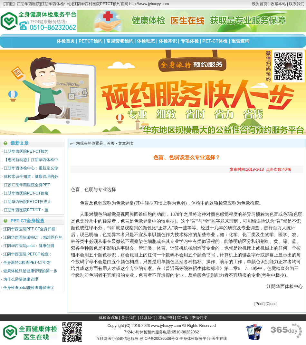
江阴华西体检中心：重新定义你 (31, 168)
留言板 (183, 317)
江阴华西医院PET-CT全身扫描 (29, 229)
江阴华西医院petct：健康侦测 (28, 246)
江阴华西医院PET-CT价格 (26, 193)
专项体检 (190, 40)
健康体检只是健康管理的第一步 (30, 271)
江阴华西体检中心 (285, 286)
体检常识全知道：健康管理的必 (31, 176)
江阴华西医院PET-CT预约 (26, 151)
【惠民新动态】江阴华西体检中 (31, 160)
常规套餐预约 (119, 40)
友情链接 (199, 317)
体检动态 (146, 40)
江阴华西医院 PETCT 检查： (28, 254)
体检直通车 (108, 317)
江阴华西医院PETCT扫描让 (27, 201)
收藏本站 (278, 4)
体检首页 (66, 40)
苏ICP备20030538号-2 (159, 338)
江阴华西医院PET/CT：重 (26, 210)
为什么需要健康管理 (20, 279)
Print (259, 304)
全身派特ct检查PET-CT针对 (27, 262)
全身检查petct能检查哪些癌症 (28, 287)
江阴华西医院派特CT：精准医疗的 (32, 237)
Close (272, 304)
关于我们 (129, 317)
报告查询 (240, 40)
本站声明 (166, 317)
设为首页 (259, 4)
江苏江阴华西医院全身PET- (27, 185)
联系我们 (296, 4)
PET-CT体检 (214, 40)
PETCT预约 (90, 40)
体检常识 (168, 40)
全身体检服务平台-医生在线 (203, 338)
